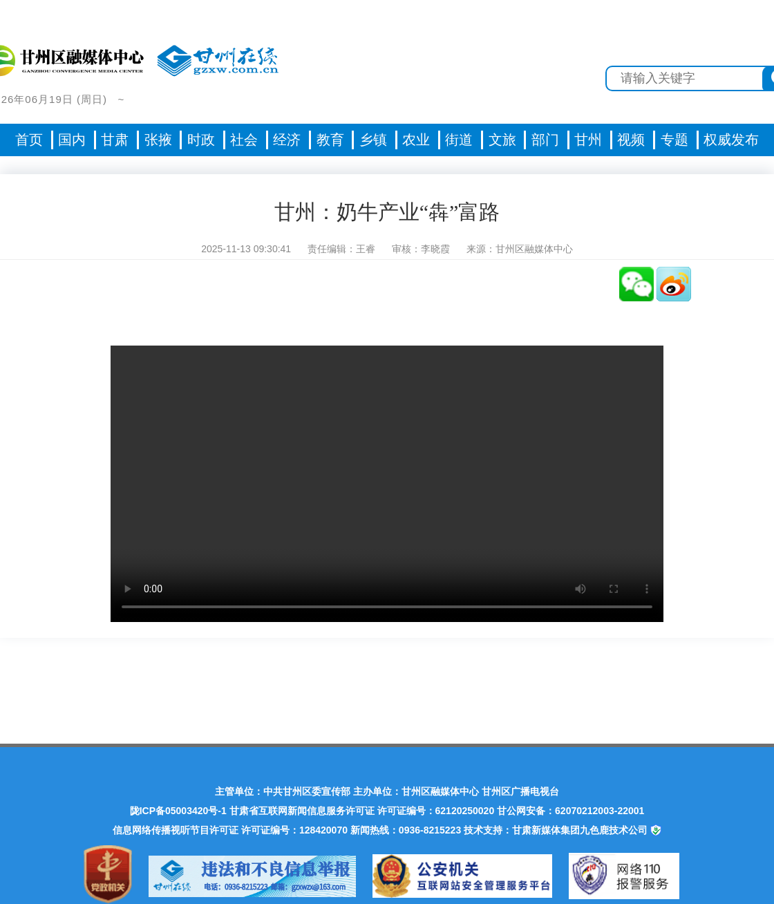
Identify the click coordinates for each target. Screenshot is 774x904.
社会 (244, 139)
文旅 (502, 139)
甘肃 (115, 139)
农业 (416, 139)
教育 (330, 139)
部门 (545, 139)
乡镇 (373, 139)
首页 (29, 139)
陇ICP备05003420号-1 (178, 810)
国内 (72, 139)
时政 (201, 139)
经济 (287, 139)
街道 (459, 139)
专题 (674, 139)
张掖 (158, 139)
